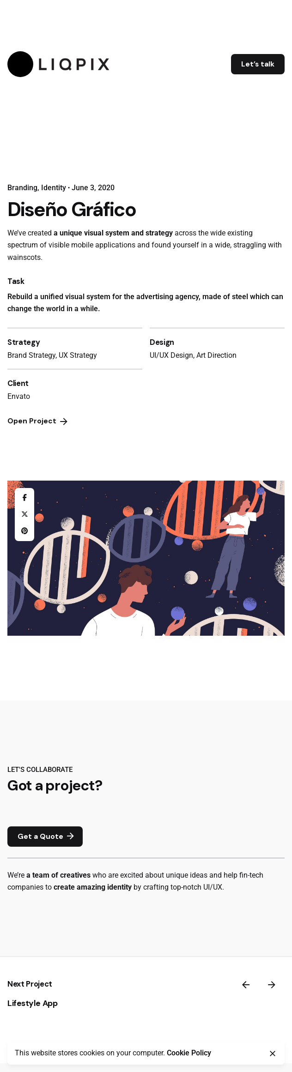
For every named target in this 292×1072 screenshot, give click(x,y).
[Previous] (246, 985)
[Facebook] (24, 497)
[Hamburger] (20, 64)
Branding (22, 188)
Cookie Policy (189, 1053)
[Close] (272, 1053)
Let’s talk (257, 64)
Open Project (38, 421)
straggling (249, 245)
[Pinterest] (24, 531)
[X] (24, 514)
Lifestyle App (32, 1003)
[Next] (272, 985)
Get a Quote (47, 836)
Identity (53, 188)
